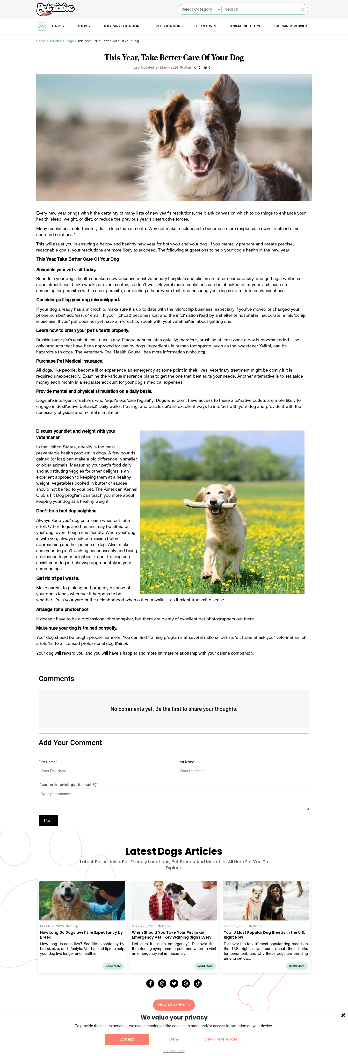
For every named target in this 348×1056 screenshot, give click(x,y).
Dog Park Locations (122, 26)
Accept (127, 1039)
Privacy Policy (174, 1051)
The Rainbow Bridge (292, 26)
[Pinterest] (186, 983)
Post (48, 820)
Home (41, 41)
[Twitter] (174, 983)
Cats (56, 26)
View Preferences (221, 1039)
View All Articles (174, 1005)
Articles (56, 41)
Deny (174, 1039)
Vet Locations (169, 26)
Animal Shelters (245, 26)
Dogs (82, 26)
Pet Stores (206, 26)
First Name (48, 762)
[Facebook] (150, 983)
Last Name (186, 762)
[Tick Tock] (198, 983)
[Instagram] (162, 983)
